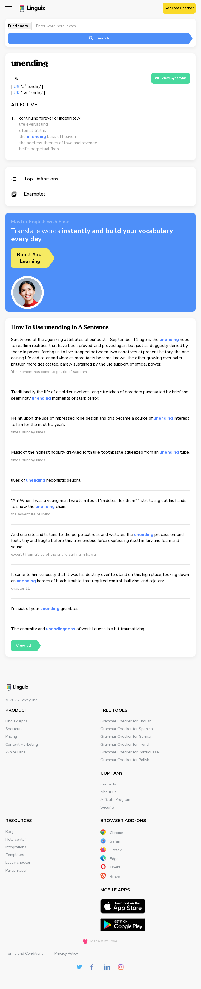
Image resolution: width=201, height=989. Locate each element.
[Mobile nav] (8, 8)
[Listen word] (16, 78)
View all (23, 645)
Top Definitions (34, 179)
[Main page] (31, 9)
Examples (28, 194)
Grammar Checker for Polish (124, 759)
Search (98, 38)
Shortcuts (13, 728)
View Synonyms (171, 78)
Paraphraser (16, 870)
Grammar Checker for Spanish (126, 728)
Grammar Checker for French (125, 744)
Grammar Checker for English (125, 721)
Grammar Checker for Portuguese (129, 752)
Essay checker (17, 862)
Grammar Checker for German (126, 736)
